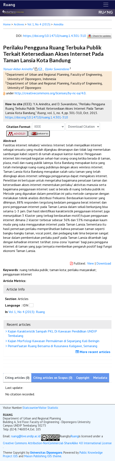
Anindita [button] (58, 24)
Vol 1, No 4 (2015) (38, 24)
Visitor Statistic (48, 408)
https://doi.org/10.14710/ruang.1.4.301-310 (54, 36)
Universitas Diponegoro (46, 453)
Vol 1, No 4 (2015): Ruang (27, 312)
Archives (19, 24)
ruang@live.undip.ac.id (25, 436)
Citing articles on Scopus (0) (52, 378)
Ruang (9, 4)
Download (103, 263)
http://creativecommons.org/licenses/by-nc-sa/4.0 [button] (50, 93)
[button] (4, 93)
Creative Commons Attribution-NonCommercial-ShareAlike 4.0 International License (57, 443)
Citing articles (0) (17, 378)
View (90, 263)
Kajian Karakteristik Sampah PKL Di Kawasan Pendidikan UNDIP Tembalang (52, 333)
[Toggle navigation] (106, 4)
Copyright (82, 378)
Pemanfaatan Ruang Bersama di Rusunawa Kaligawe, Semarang (52, 346)
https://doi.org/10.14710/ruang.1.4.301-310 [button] (36, 117)
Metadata (100, 378)
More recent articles (93, 352)
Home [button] (7, 24)
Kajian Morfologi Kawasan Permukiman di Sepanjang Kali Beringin (53, 341)
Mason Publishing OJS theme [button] (42, 456)
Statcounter (30, 408)
